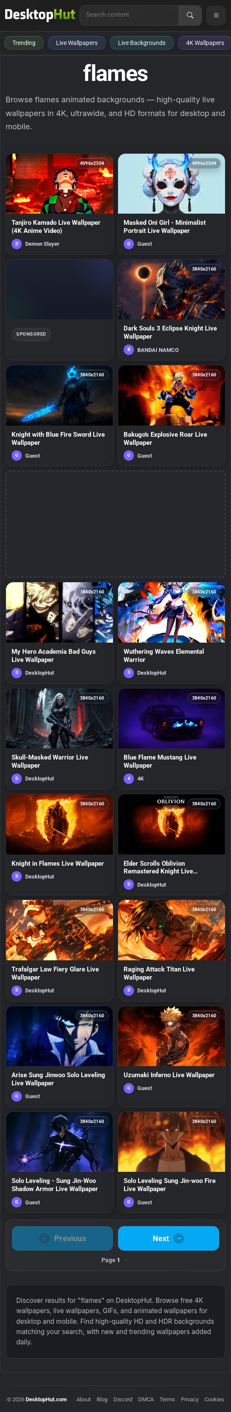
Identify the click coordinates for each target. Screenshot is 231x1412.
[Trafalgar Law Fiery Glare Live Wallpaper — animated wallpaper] (59, 950)
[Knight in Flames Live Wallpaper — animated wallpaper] (59, 844)
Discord (122, 1399)
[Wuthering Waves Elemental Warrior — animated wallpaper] (171, 632)
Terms (167, 1399)
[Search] (189, 15)
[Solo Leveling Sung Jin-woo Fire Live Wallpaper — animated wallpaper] (171, 1162)
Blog (102, 1399)
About (84, 1399)
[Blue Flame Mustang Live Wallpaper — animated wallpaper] (171, 738)
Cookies (214, 1399)
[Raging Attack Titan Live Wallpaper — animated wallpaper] (171, 950)
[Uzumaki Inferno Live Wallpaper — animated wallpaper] (171, 1056)
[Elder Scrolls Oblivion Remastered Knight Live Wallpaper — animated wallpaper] (171, 844)
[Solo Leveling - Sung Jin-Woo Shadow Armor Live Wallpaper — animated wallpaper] (59, 1162)
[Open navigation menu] (216, 15)
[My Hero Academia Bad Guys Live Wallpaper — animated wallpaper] (59, 632)
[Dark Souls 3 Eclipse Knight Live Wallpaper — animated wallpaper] (171, 309)
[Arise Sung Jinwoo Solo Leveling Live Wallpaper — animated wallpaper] (59, 1056)
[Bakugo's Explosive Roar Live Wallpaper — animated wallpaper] (171, 415)
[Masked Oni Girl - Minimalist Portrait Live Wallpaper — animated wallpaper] (171, 204)
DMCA (146, 1399)
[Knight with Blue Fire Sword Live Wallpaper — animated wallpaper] (59, 415)
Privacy (189, 1399)
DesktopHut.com (46, 1399)
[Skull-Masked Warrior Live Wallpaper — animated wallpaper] (59, 738)
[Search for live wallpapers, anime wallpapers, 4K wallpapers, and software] (129, 15)
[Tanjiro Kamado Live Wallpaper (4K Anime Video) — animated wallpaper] (59, 204)
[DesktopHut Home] (40, 15)
